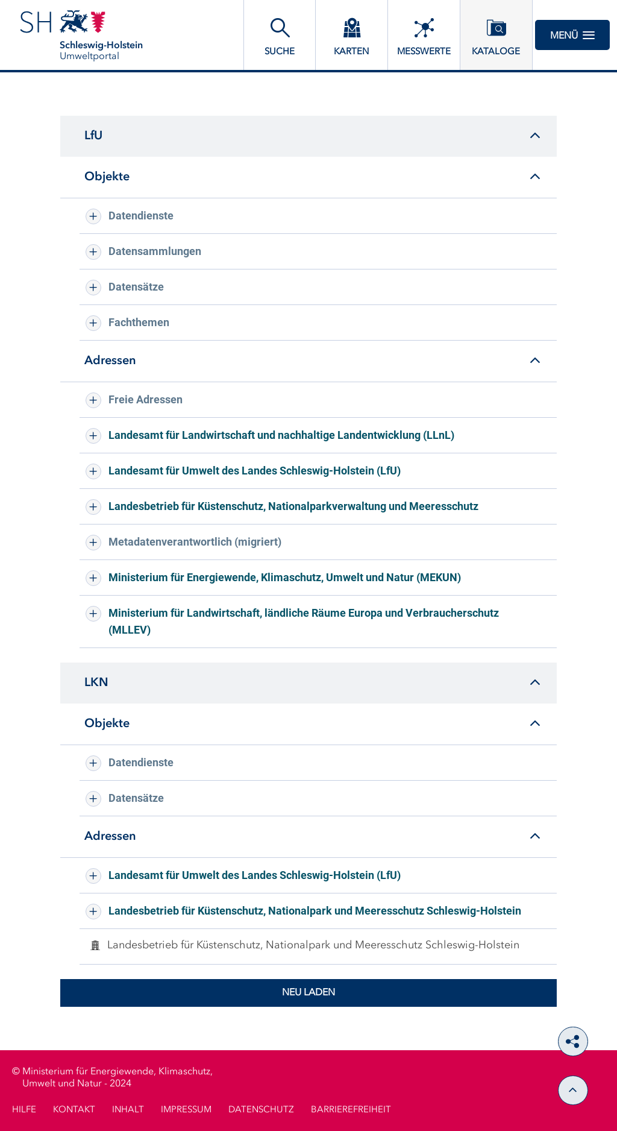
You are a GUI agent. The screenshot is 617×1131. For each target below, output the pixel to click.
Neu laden (308, 993)
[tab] (308, 136)
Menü (572, 35)
